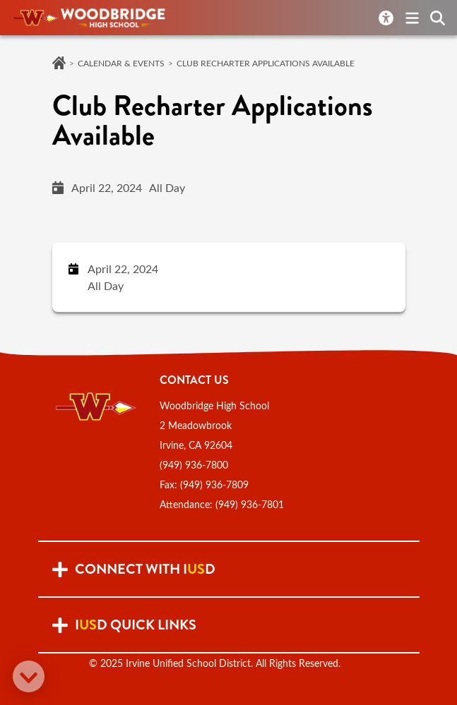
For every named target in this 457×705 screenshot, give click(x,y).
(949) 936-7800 (194, 464)
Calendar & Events (121, 62)
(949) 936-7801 (249, 504)
